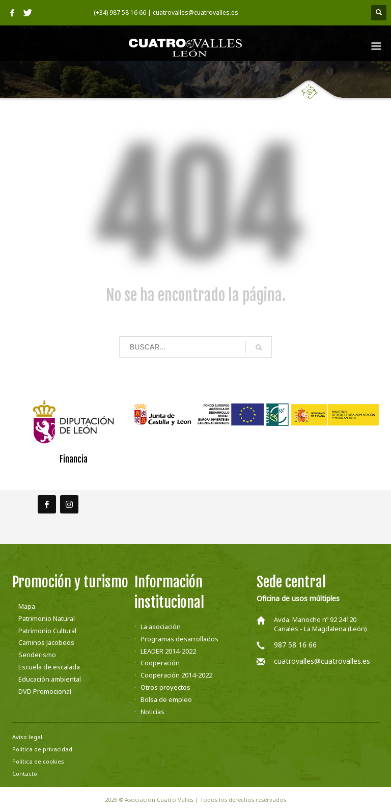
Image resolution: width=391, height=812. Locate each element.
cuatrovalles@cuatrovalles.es (322, 661)
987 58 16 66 (295, 644)
